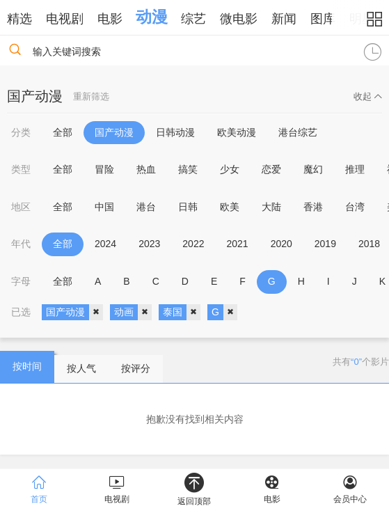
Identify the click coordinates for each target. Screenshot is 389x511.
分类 (21, 132)
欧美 (229, 206)
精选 (19, 19)
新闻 (283, 19)
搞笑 (188, 169)
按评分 (135, 368)
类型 (21, 169)
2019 (325, 243)
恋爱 (271, 169)
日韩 (188, 206)
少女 (229, 169)
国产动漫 (114, 132)
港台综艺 (297, 132)
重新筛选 (91, 96)
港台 (146, 206)
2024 (105, 243)
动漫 (152, 17)
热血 (146, 169)
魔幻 (313, 169)
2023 (149, 243)
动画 (133, 312)
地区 (21, 206)
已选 (21, 311)
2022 (193, 243)
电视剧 (65, 19)
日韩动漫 (175, 132)
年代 (21, 243)
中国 (104, 206)
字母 (21, 281)
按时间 (27, 366)
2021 (237, 243)
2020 (281, 243)
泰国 (181, 312)
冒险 (104, 169)
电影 (109, 19)
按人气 (81, 368)
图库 (322, 19)
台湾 (355, 206)
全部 (62, 132)
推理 (355, 169)
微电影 (238, 19)
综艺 (193, 19)
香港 (313, 206)
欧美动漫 (236, 132)
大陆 (271, 206)
